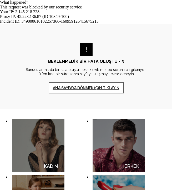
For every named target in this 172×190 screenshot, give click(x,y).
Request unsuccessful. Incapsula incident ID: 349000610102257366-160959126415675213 (86, 95)
